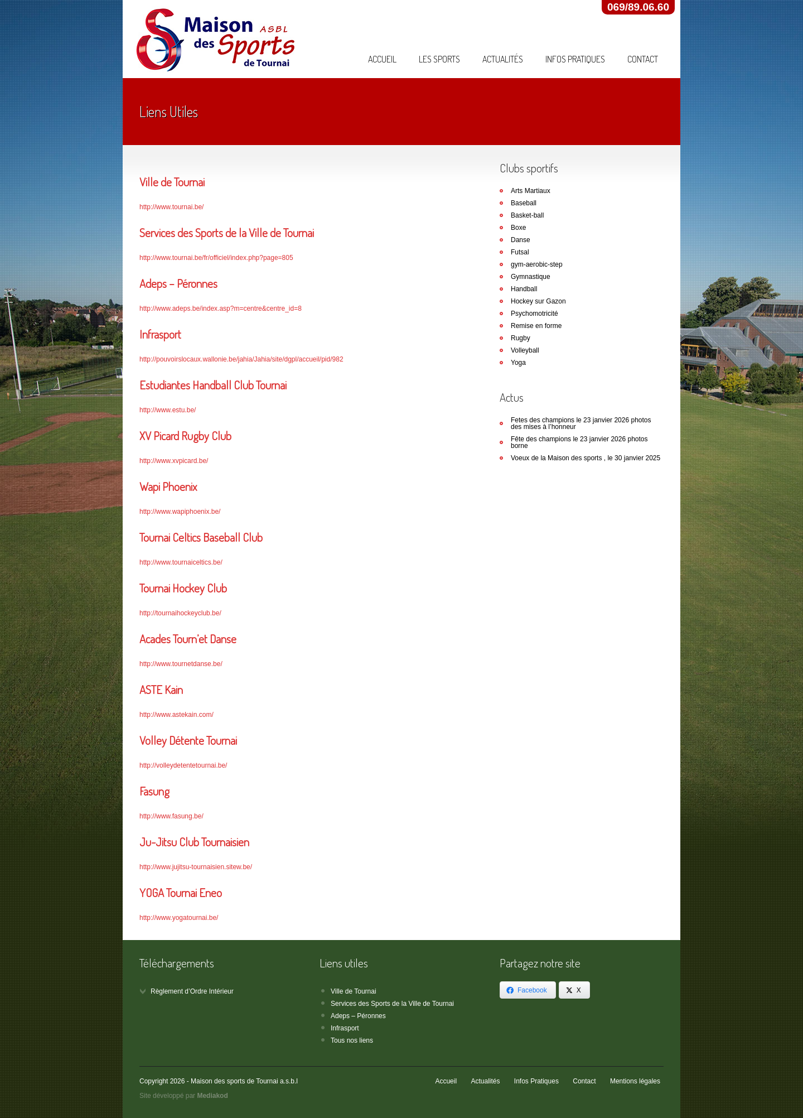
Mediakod (212, 1096)
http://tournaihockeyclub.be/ (180, 613)
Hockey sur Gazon (538, 301)
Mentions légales (635, 1081)
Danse (520, 240)
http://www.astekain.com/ (176, 715)
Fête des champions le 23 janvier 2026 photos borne (579, 442)
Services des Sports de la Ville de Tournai (392, 1003)
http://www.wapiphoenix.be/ (179, 511)
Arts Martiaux (530, 190)
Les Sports (439, 59)
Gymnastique (530, 276)
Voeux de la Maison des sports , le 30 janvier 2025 (585, 458)
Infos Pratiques (575, 59)
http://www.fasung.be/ (171, 816)
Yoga (518, 362)
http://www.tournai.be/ (171, 207)
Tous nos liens (352, 1040)
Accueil (382, 59)
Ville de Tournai (353, 991)
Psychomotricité (534, 313)
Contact (642, 59)
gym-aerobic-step (537, 264)
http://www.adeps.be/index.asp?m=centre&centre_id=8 (220, 308)
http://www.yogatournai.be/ (178, 918)
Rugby (520, 338)
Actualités (502, 59)
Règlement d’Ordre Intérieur (192, 991)
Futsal (520, 252)
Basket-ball (527, 215)
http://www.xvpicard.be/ (173, 461)
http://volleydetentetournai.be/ (183, 765)
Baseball (523, 203)
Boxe (518, 227)
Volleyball (525, 350)
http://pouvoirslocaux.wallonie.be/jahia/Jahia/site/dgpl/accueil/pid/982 (241, 359)
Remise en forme (536, 325)
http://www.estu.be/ (167, 410)
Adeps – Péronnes (358, 1016)
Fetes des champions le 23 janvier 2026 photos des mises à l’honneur (581, 423)
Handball (524, 289)
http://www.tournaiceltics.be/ (180, 562)
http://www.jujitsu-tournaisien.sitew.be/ (195, 867)
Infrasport (345, 1028)
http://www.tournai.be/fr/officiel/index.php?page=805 (216, 258)
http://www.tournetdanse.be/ (180, 664)
